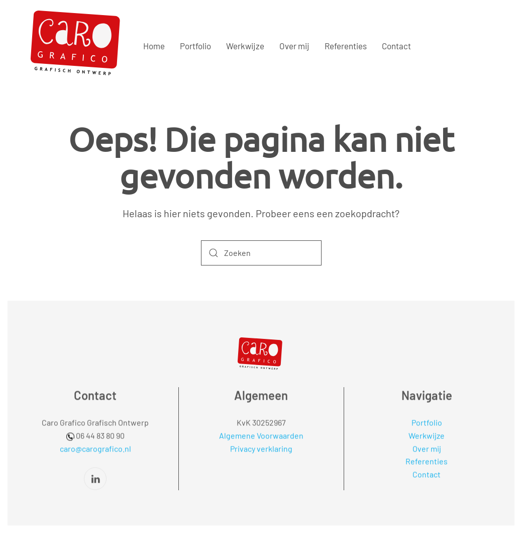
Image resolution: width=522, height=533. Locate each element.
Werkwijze (245, 46)
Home (154, 46)
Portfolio (195, 46)
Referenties (346, 46)
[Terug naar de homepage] (78, 46)
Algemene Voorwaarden (261, 434)
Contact (396, 46)
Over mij (294, 46)
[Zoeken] (261, 252)
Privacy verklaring (261, 447)
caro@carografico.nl (95, 447)
